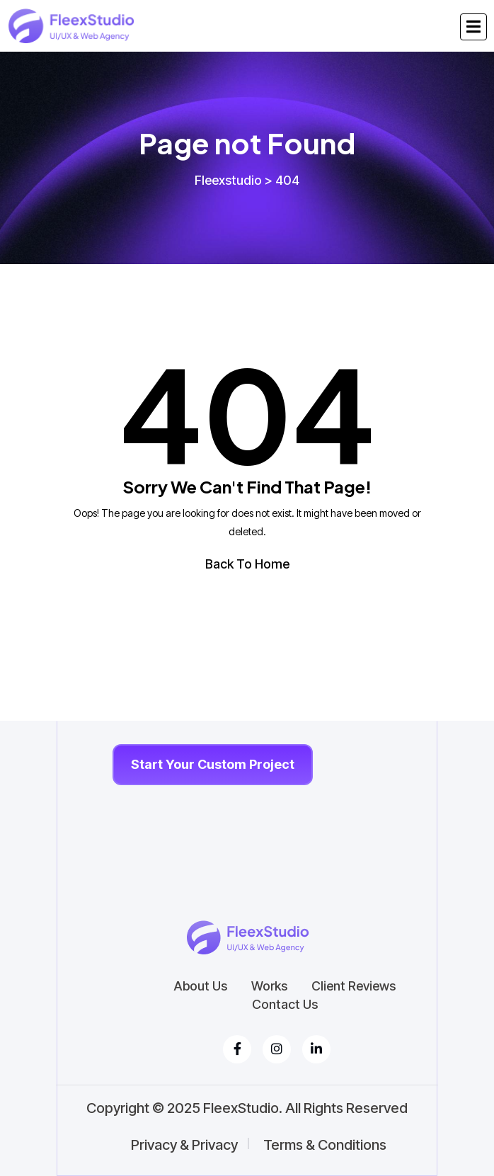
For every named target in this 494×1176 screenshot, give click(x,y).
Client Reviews (353, 986)
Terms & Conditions (324, 1145)
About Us (200, 986)
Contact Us (285, 1004)
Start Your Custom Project (212, 764)
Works (269, 986)
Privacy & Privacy (184, 1145)
